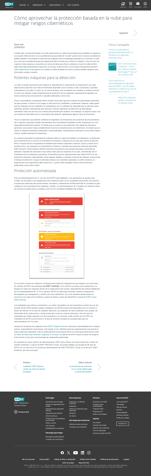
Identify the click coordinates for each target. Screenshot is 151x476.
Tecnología (120, 404)
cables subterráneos (21, 69)
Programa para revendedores (98, 405)
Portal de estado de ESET (102, 433)
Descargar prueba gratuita (55, 437)
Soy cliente (96, 422)
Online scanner (51, 423)
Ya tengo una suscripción (54, 439)
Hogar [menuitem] (22, 5)
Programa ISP (98, 411)
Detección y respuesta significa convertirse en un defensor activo (127, 100)
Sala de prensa (121, 407)
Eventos (119, 410)
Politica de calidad (122, 418)
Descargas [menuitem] (55, 5)
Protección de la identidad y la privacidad (55, 419)
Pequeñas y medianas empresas (77, 402)
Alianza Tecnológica (100, 414)
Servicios (72, 413)
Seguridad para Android (54, 413)
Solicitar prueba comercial (78, 424)
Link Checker (50, 426)
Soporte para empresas (101, 428)
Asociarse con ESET (100, 402)
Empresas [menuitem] (38, 5)
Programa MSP (98, 409)
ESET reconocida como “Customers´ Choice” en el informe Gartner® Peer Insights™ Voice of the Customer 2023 (127, 69)
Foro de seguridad (99, 430)
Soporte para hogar (99, 425)
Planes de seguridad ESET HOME (55, 405)
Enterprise (72, 406)
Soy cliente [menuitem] (73, 5)
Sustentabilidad (121, 412)
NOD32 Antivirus (51, 416)
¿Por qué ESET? (122, 402)
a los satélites (45, 69)
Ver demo (72, 416)
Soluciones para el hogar (54, 402)
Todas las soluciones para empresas (78, 409)
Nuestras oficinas (20, 405)
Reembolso (122, 423)
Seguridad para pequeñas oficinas (55, 409)
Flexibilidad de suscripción (55, 428)
